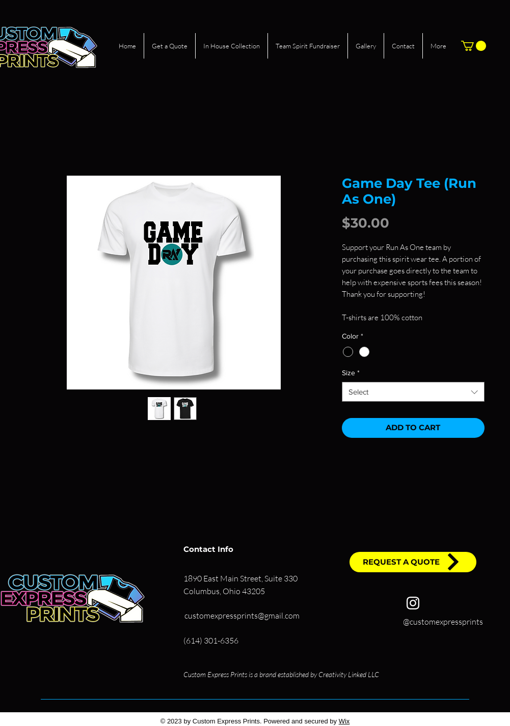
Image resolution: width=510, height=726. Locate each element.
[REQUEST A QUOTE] (413, 562)
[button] (473, 46)
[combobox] (413, 392)
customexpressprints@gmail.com (242, 615)
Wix (344, 721)
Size (351, 373)
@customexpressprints (443, 622)
